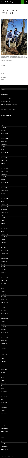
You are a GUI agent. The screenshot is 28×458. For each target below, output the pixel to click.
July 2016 (3, 291)
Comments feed (4, 428)
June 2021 (3, 220)
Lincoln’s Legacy (14, 72)
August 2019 (4, 261)
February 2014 (4, 332)
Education (3, 372)
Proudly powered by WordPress (7, 456)
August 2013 (4, 343)
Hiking (3, 65)
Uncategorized (4, 407)
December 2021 (4, 204)
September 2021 (4, 212)
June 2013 (3, 348)
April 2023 (3, 176)
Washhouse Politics (5, 101)
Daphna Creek (4, 369)
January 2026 (4, 136)
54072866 (10, 16)
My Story (14, 78)
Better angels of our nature (7, 364)
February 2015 (4, 313)
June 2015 (3, 307)
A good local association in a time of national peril (12, 107)
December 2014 (4, 316)
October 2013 (4, 340)
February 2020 (4, 250)
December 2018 (4, 275)
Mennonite (3, 385)
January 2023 (4, 185)
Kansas (2, 380)
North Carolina (4, 396)
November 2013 (4, 337)
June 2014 (3, 324)
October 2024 (4, 157)
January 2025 (4, 155)
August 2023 (4, 174)
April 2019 (3, 269)
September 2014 (4, 318)
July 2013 (3, 346)
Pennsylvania (4, 402)
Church (2, 366)
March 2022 (3, 196)
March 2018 (3, 283)
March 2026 (3, 130)
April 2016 (3, 294)
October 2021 (4, 209)
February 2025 (4, 152)
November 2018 (4, 277)
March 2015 (3, 310)
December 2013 (4, 335)
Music (2, 388)
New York (3, 394)
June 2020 (3, 242)
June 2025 (3, 146)
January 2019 (4, 272)
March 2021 (3, 226)
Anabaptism (3, 361)
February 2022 (4, 198)
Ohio (2, 399)
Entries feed (3, 425)
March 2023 (3, 179)
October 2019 (4, 256)
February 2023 (4, 182)
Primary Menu (26, 2)
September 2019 (4, 258)
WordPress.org (4, 431)
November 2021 (4, 206)
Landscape (3, 7)
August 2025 (4, 144)
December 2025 (4, 138)
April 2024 (3, 166)
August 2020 (4, 236)
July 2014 (3, 321)
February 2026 (4, 133)
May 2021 (3, 223)
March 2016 (3, 296)
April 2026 (3, 127)
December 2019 (4, 253)
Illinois (2, 377)
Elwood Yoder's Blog (7, 2)
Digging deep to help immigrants (8, 98)
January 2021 (4, 231)
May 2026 (3, 125)
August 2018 (4, 280)
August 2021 (4, 215)
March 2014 (3, 329)
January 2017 (4, 288)
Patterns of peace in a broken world (9, 104)
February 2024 (4, 168)
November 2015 (4, 302)
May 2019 (3, 266)
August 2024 (4, 160)
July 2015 (3, 305)
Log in (2, 423)
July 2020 (3, 239)
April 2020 (3, 245)
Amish (2, 358)
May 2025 (3, 149)
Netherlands (3, 391)
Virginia (8, 7)
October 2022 (4, 187)
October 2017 (4, 286)
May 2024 (3, 163)
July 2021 (3, 217)
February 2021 (4, 228)
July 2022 (3, 193)
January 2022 (4, 201)
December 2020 (4, 234)
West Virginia (4, 413)
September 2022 (4, 190)
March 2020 (3, 247)
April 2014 (3, 326)
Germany (3, 375)
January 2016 (4, 299)
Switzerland (3, 405)
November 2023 (4, 171)
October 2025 (4, 141)
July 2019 (3, 264)
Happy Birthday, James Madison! (8, 109)
